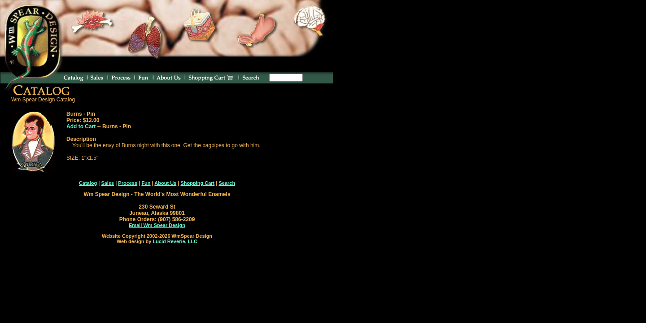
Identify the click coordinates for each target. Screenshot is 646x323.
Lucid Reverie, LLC (175, 241)
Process (127, 183)
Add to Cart (81, 126)
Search (226, 183)
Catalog (88, 183)
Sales (107, 183)
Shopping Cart (197, 183)
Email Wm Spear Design (157, 225)
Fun (145, 183)
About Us (165, 183)
